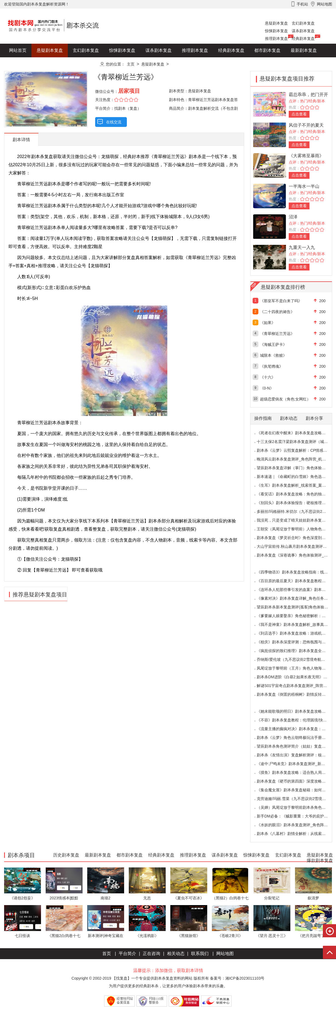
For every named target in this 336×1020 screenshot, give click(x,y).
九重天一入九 (302, 247)
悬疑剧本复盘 (276, 23)
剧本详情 (21, 139)
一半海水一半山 (304, 186)
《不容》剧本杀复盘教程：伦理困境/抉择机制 (295, 720)
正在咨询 (151, 953)
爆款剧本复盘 (58, 64)
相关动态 (176, 953)
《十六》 (267, 377)
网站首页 (18, 50)
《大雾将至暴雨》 (306, 155)
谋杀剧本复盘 (303, 31)
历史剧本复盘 (22, 64)
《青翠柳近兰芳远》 (277, 333)
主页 (131, 64)
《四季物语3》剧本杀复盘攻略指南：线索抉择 (296, 572)
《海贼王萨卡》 (273, 344)
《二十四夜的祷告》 (277, 312)
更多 (85, 64)
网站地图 (225, 953)
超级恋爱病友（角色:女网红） (285, 399)
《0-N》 (267, 388)
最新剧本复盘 (304, 50)
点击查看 (299, 114)
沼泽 (293, 217)
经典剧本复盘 (303, 38)
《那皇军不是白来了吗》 (281, 301)
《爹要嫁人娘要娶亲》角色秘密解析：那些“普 (296, 616)
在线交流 (113, 122)
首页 (106, 953)
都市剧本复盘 (267, 50)
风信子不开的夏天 (306, 125)
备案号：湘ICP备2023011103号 (237, 978)
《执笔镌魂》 (271, 366)
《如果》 (267, 322)
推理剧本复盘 (276, 38)
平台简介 (127, 953)
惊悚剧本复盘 (276, 31)
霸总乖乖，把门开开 (308, 94)
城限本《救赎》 (273, 355)
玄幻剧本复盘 (303, 23)
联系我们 (200, 953)
